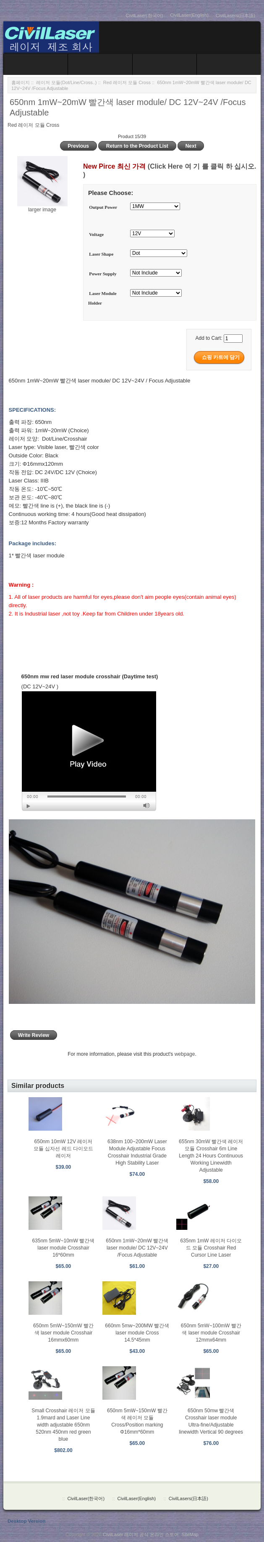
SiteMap (190, 1534)
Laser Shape (101, 254)
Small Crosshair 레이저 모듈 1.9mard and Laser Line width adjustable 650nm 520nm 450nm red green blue (63, 1425)
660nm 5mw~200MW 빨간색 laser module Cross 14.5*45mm (137, 1333)
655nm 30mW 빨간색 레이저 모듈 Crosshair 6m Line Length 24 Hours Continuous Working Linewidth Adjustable (211, 1156)
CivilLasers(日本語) (235, 15)
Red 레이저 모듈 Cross (127, 82)
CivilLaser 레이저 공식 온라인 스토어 (141, 1534)
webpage (185, 1054)
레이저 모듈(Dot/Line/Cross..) (66, 82)
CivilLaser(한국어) (144, 15)
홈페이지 (20, 82)
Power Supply (103, 273)
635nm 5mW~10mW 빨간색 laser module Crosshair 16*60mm (63, 1248)
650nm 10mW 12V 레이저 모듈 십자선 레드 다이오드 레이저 (63, 1149)
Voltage (96, 234)
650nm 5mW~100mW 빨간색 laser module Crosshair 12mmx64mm (211, 1333)
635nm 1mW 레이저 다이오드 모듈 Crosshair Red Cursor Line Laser (211, 1248)
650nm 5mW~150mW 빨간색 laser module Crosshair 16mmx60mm (63, 1333)
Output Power (103, 207)
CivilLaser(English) (189, 15)
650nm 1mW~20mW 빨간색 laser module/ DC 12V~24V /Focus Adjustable (137, 1248)
